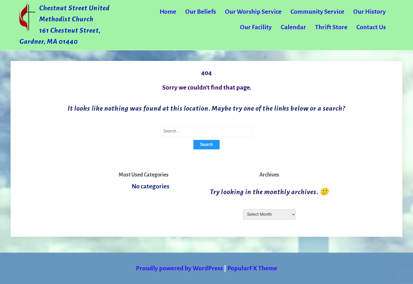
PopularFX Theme (252, 268)
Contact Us (371, 27)
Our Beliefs (200, 11)
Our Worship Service (253, 11)
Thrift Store (331, 27)
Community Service (317, 11)
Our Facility (256, 27)
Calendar (293, 27)
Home (168, 11)
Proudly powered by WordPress (180, 268)
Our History (369, 11)
